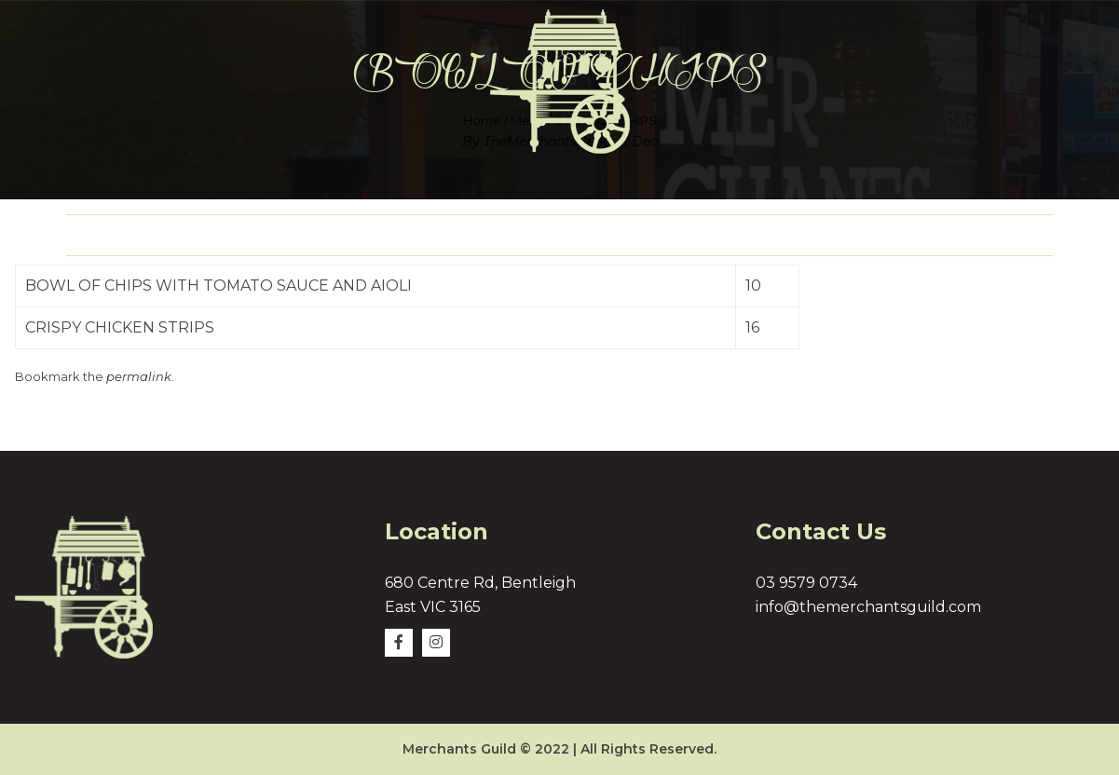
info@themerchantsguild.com (868, 607)
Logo (523, 235)
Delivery (660, 235)
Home (127, 235)
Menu (403, 235)
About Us (265, 235)
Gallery (808, 235)
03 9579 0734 (806, 582)
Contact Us (967, 235)
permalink (138, 376)
